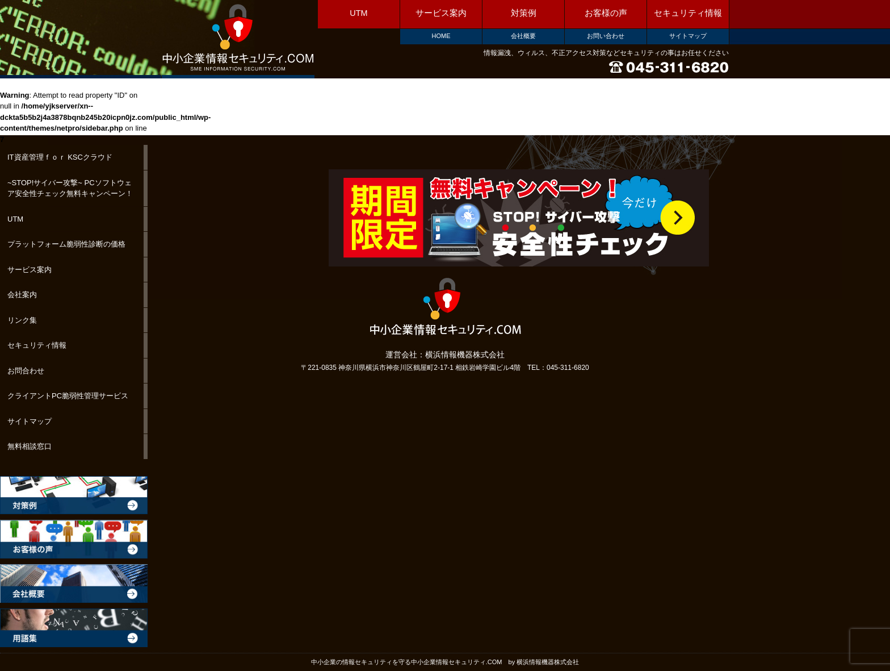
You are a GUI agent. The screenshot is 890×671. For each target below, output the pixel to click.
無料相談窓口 (29, 446)
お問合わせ (25, 370)
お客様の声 (606, 13)
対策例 (523, 13)
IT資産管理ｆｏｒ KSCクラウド (59, 157)
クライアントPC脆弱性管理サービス (67, 395)
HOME (441, 35)
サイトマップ (688, 35)
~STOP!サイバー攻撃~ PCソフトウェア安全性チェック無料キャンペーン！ (70, 188)
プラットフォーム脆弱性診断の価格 (66, 244)
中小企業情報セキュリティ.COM (237, 38)
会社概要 (523, 35)
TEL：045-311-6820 (558, 368)
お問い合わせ (605, 35)
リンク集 (22, 320)
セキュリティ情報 (688, 13)
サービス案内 (441, 13)
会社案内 (22, 294)
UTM (358, 13)
